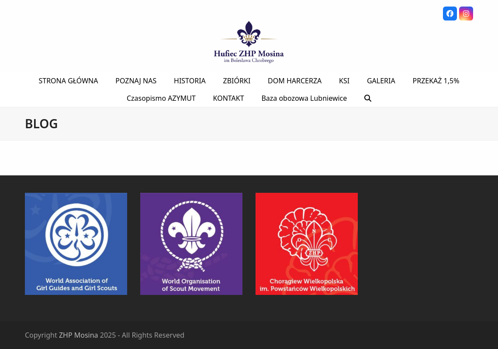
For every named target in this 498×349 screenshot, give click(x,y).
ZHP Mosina (78, 335)
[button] (367, 98)
